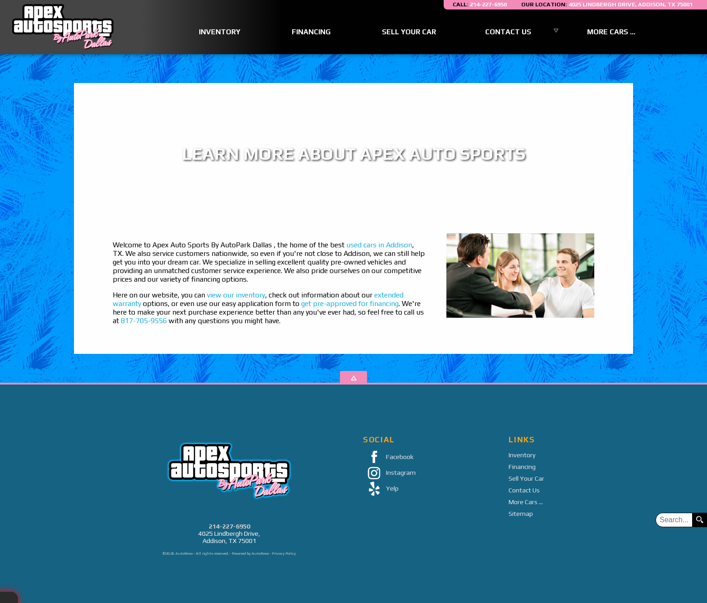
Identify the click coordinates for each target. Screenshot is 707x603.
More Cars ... (611, 32)
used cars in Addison (379, 245)
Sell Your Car (526, 478)
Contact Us (524, 490)
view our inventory (236, 295)
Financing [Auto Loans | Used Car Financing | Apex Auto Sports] (311, 32)
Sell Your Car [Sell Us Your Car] (409, 32)
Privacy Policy (284, 553)
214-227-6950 (229, 526)
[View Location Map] (607, 5)
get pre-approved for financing (350, 303)
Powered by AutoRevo (250, 553)
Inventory (522, 455)
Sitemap (521, 513)
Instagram (389, 473)
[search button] (699, 520)
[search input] (674, 520)
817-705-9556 (144, 320)
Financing (522, 466)
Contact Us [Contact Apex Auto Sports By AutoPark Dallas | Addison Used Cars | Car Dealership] (508, 32)
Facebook (388, 457)
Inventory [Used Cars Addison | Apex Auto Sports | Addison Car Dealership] (219, 32)
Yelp (381, 489)
